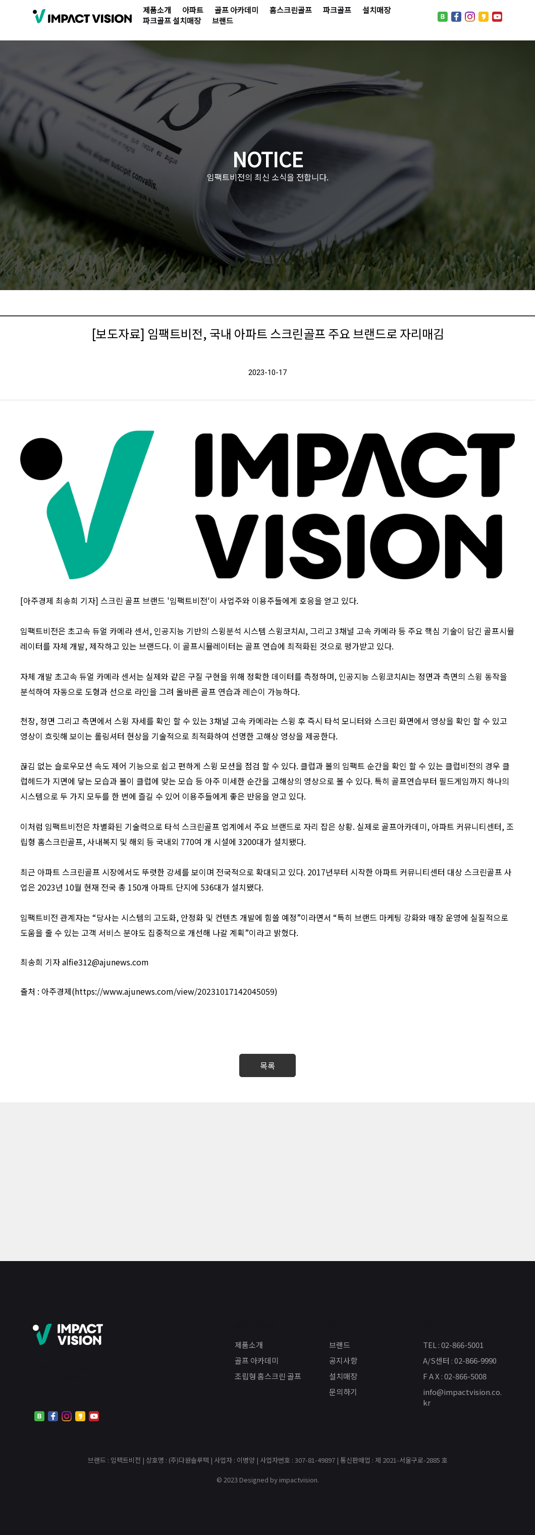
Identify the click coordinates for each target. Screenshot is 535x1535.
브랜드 (339, 1344)
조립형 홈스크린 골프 (268, 1376)
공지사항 (343, 1360)
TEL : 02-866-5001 (453, 1344)
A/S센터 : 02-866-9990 (460, 1360)
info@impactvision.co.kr (462, 1397)
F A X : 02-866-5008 (455, 1376)
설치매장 (343, 1376)
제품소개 (249, 1344)
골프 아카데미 (257, 1360)
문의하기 (343, 1391)
